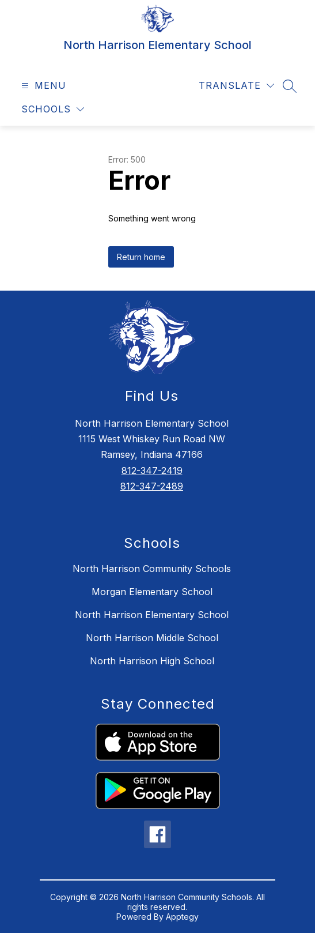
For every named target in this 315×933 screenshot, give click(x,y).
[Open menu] (42, 85)
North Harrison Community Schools (152, 568)
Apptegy (182, 916)
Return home (141, 257)
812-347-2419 (152, 470)
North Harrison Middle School (152, 638)
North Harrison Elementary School (152, 614)
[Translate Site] (236, 85)
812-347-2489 (151, 486)
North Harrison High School (152, 661)
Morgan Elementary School (152, 591)
